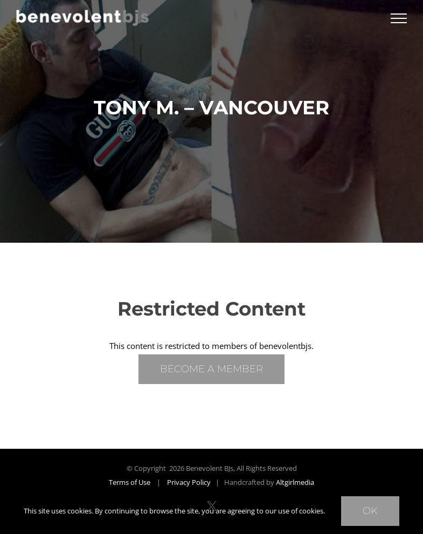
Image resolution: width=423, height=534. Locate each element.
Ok (370, 511)
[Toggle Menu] (398, 18)
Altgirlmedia (295, 482)
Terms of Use (129, 482)
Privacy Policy (189, 482)
